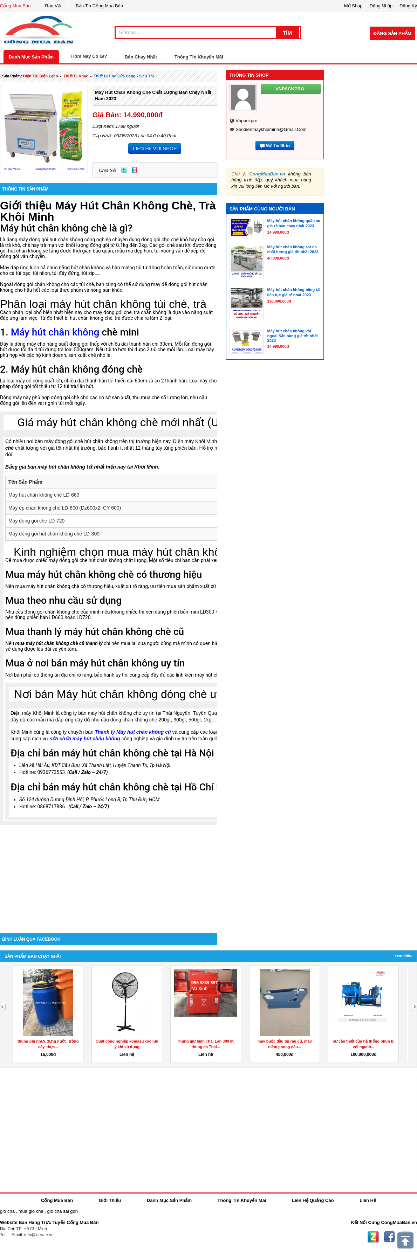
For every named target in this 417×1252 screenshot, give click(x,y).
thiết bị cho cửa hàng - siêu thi (124, 76)
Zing (134, 170)
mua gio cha (31, 1211)
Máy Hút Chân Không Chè (124, 205)
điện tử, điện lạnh (40, 76)
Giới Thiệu (110, 1200)
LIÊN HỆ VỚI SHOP (155, 148)
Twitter (124, 170)
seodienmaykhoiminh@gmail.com (271, 129)
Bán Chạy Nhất (141, 57)
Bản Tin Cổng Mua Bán (99, 5)
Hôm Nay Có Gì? (89, 56)
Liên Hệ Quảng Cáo (313, 1200)
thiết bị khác (75, 76)
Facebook (389, 1237)
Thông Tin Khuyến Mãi (199, 57)
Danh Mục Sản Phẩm (31, 57)
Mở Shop (353, 5)
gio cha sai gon (62, 1211)
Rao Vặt (53, 5)
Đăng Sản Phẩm (392, 33)
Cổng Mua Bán (15, 5)
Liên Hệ (368, 1200)
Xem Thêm (403, 955)
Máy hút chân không (55, 332)
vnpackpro (246, 120)
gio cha (7, 1211)
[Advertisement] (108, 874)
